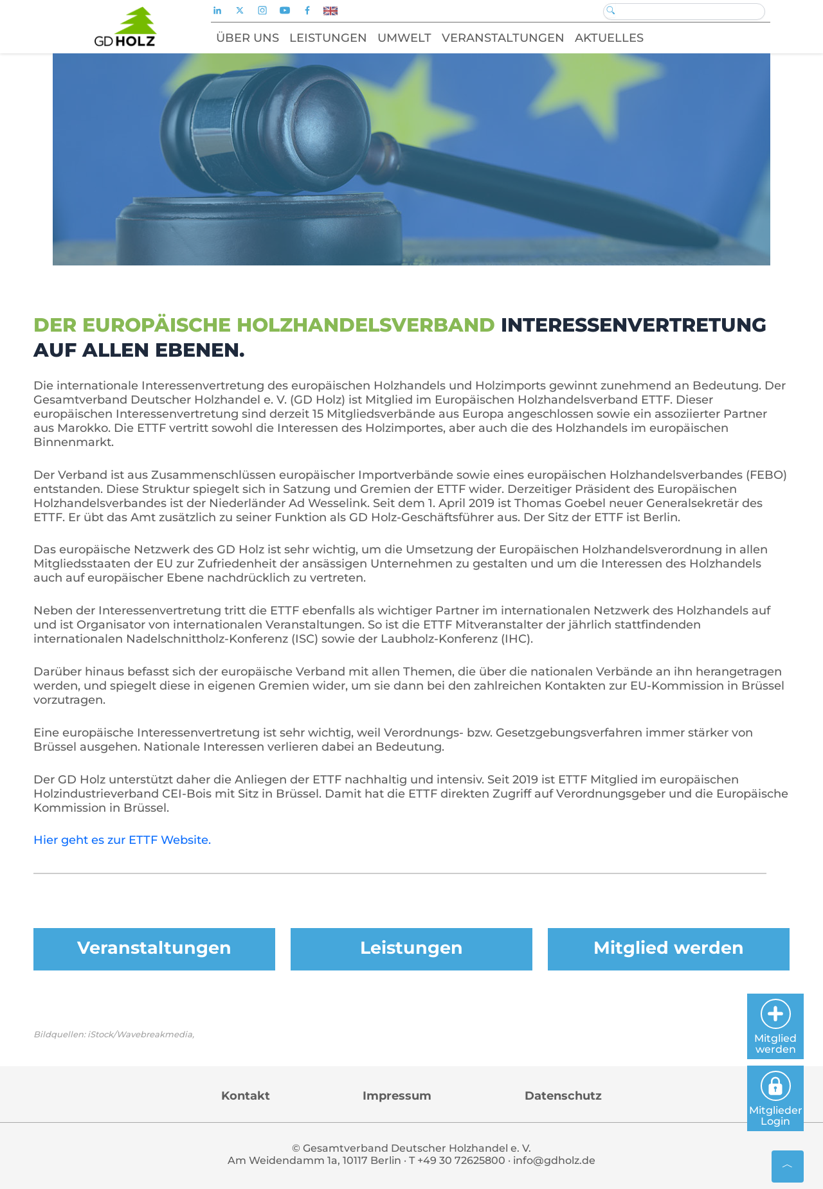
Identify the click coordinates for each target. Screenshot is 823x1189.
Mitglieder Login (775, 1099)
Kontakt (245, 1096)
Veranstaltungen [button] (503, 38)
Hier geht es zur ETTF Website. (122, 840)
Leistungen (411, 947)
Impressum (397, 1096)
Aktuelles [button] (609, 38)
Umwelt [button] (404, 38)
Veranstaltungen (154, 947)
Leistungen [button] (328, 38)
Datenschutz (563, 1096)
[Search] (684, 11)
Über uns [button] (247, 38)
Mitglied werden (668, 947)
